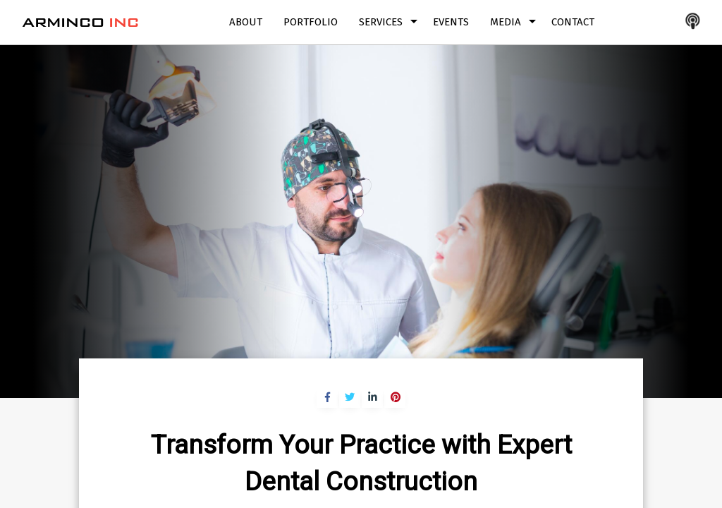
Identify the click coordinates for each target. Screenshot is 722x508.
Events (451, 22)
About (245, 22)
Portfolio (310, 22)
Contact (572, 22)
